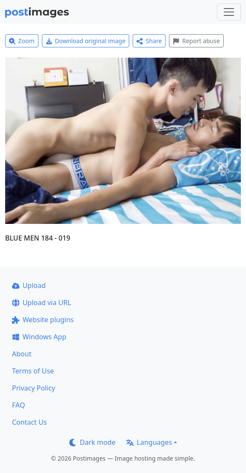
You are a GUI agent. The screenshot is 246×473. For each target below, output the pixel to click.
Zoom (22, 41)
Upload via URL (41, 302)
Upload (29, 285)
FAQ (18, 405)
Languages (149, 442)
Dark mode (92, 442)
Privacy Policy (33, 388)
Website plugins (43, 319)
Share (149, 41)
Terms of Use (33, 371)
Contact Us (29, 422)
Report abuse (196, 41)
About (21, 353)
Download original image (86, 41)
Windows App (39, 336)
